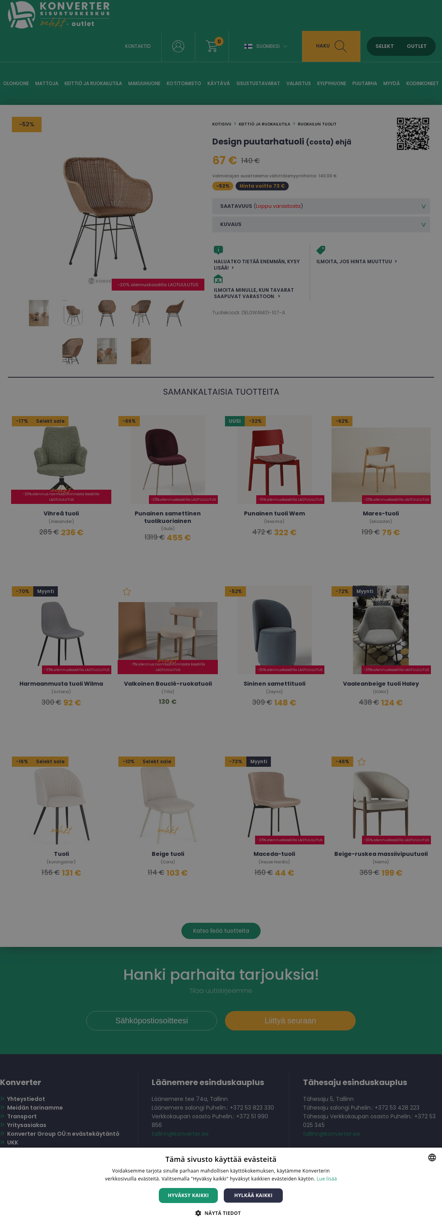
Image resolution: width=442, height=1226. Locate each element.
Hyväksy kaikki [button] (188, 1195)
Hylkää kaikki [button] (253, 1195)
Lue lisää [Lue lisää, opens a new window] (326, 1178)
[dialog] (221, 613)
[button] (221, 1212)
